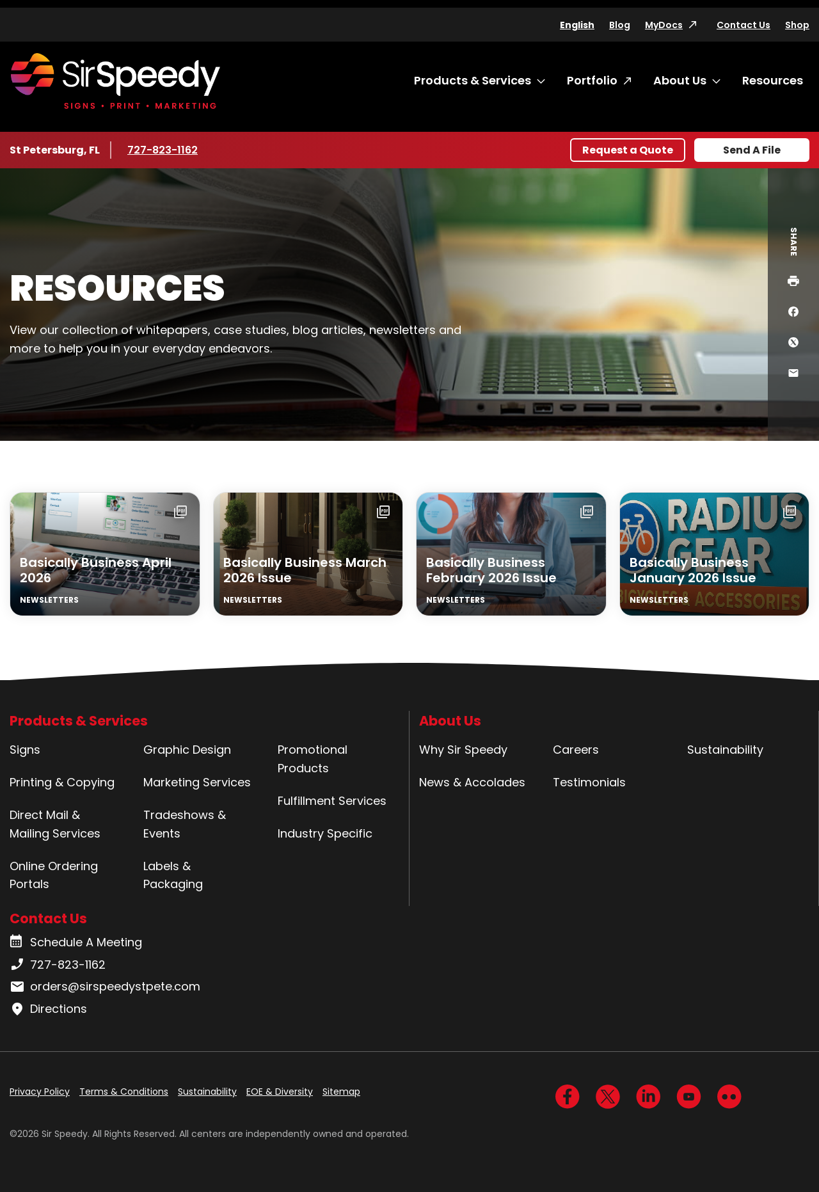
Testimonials (589, 782)
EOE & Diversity (279, 1091)
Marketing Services (197, 782)
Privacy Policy (40, 1091)
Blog (619, 25)
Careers (576, 750)
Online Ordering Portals (54, 875)
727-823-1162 (164, 149)
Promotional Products (312, 759)
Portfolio (592, 80)
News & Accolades (472, 782)
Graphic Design (187, 750)
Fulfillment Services (332, 801)
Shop (797, 25)
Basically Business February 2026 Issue (491, 570)
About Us (679, 80)
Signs (25, 750)
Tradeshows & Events (184, 824)
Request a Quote (627, 150)
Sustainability (725, 750)
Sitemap (341, 1091)
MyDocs (664, 25)
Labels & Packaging (173, 875)
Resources (772, 80)
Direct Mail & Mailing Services (55, 824)
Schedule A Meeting (76, 942)
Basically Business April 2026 (95, 570)
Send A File (752, 150)
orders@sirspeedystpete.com (105, 986)
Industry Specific (325, 833)
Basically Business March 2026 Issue (304, 570)
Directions (48, 1009)
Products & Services (472, 80)
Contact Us (743, 25)
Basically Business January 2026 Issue (693, 570)
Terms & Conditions (123, 1091)
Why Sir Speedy (463, 750)
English (577, 25)
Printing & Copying (62, 782)
